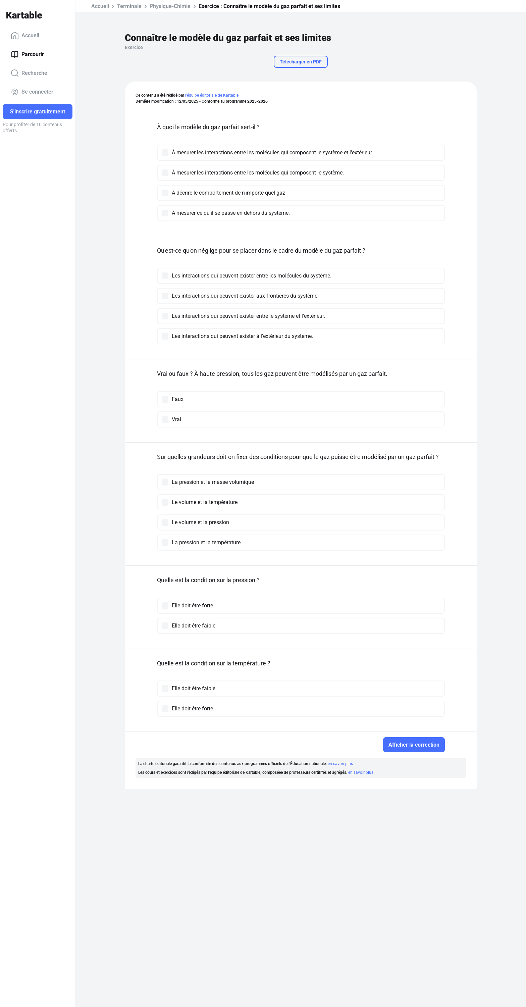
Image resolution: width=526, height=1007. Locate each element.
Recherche (29, 73)
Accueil (25, 36)
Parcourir (27, 54)
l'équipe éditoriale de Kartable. (212, 95)
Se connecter (32, 92)
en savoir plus (340, 763)
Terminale (129, 6)
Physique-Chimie (170, 6)
